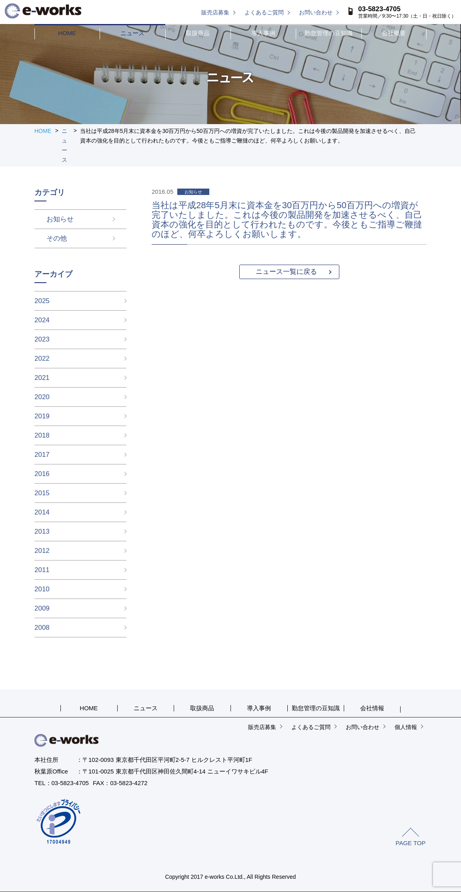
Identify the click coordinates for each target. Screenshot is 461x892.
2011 (42, 570)
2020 (42, 397)
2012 (42, 550)
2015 (42, 493)
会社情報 (372, 708)
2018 (42, 435)
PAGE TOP (410, 843)
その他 (44, 238)
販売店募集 (215, 12)
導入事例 (263, 33)
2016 (42, 474)
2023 (42, 339)
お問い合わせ (316, 12)
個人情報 (406, 727)
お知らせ (48, 219)
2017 (42, 454)
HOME (67, 33)
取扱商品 (198, 33)
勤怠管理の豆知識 (329, 33)
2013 (42, 531)
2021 (42, 378)
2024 (42, 320)
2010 (42, 589)
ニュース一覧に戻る (286, 271)
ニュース (132, 33)
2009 (42, 608)
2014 (42, 512)
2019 (42, 416)
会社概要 (394, 33)
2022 (42, 358)
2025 (42, 301)
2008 (42, 627)
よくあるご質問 (264, 12)
